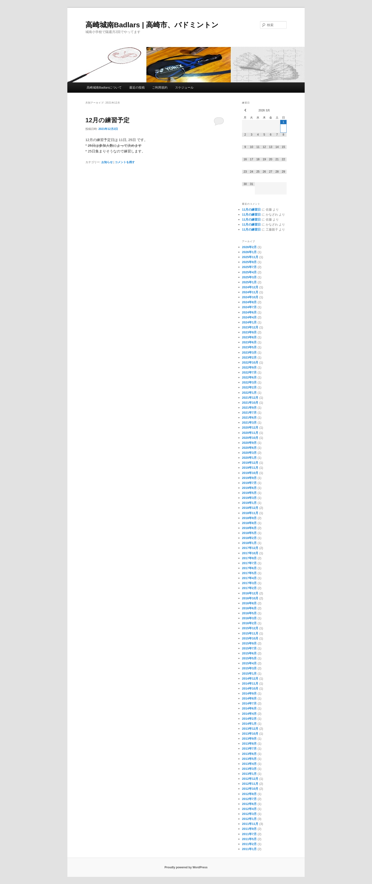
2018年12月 (250, 508)
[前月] (245, 110)
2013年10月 (250, 733)
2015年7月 (249, 648)
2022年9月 (249, 367)
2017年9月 (249, 558)
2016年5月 (249, 613)
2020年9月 (249, 442)
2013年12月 (250, 728)
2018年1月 (249, 543)
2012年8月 (249, 794)
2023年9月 (249, 332)
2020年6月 (249, 447)
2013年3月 (249, 769)
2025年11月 (250, 257)
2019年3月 (249, 498)
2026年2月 (249, 247)
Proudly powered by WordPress (185, 867)
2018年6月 (249, 528)
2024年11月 (250, 292)
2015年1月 (249, 673)
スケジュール (184, 87)
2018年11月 (250, 513)
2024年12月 (250, 287)
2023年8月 (249, 337)
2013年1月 (249, 773)
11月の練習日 (251, 209)
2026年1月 (249, 252)
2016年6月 (249, 608)
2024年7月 (249, 307)
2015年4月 (249, 663)
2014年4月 (249, 713)
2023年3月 (249, 352)
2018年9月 (249, 518)
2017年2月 (249, 588)
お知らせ (107, 162)
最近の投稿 (137, 87)
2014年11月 (250, 683)
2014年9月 (249, 693)
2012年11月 (250, 783)
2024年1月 (249, 322)
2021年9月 (249, 407)
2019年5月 (249, 493)
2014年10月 (250, 688)
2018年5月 (249, 533)
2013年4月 (249, 764)
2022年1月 (249, 392)
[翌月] (283, 110)
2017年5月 (249, 573)
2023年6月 (249, 342)
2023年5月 (249, 347)
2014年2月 (249, 718)
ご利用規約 (159, 87)
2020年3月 (249, 452)
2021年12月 (250, 397)
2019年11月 (250, 467)
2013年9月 (249, 738)
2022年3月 (249, 382)
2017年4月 (249, 578)
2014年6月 (249, 708)
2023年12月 (250, 327)
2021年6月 (249, 417)
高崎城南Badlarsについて (104, 87)
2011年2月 (249, 844)
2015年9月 (249, 643)
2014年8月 (249, 698)
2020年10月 (250, 438)
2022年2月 (249, 387)
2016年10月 (250, 598)
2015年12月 (250, 628)
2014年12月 (250, 678)
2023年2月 (249, 357)
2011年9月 (249, 829)
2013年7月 (249, 748)
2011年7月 (249, 834)
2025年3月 (249, 277)
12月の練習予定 (107, 120)
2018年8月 (249, 523)
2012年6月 (249, 804)
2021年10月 (250, 402)
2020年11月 (250, 433)
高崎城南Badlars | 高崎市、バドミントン (152, 25)
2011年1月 (249, 849)
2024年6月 (249, 312)
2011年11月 (250, 824)
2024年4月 (249, 317)
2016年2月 (249, 623)
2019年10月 (250, 473)
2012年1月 (249, 819)
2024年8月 (249, 302)
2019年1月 (249, 503)
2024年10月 (250, 297)
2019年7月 (249, 483)
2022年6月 (249, 377)
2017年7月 (249, 563)
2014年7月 (249, 703)
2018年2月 (249, 538)
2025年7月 (249, 267)
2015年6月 (249, 653)
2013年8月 (249, 743)
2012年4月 (249, 809)
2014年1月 (249, 723)
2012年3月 (249, 814)
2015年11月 (250, 633)
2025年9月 (249, 262)
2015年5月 (249, 658)
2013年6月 (249, 754)
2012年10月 (250, 788)
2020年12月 (250, 427)
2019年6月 (249, 488)
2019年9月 (249, 478)
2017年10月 (250, 553)
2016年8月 (249, 603)
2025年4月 (249, 272)
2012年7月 (249, 799)
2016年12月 (250, 593)
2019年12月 (250, 462)
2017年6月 (249, 568)
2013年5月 (249, 759)
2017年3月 (249, 583)
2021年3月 (249, 422)
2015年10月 (250, 638)
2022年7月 (249, 372)
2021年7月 (249, 412)
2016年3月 (249, 618)
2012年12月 (250, 778)
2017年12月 (250, 548)
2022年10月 (250, 362)
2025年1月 (249, 282)
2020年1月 (249, 457)
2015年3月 (249, 668)
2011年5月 (249, 839)
